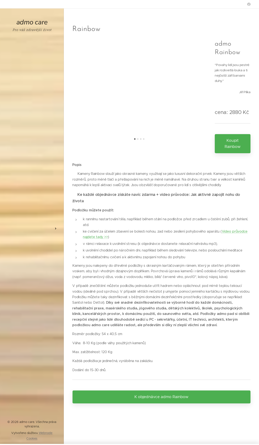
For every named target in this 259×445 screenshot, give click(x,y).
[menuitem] (32, 215)
